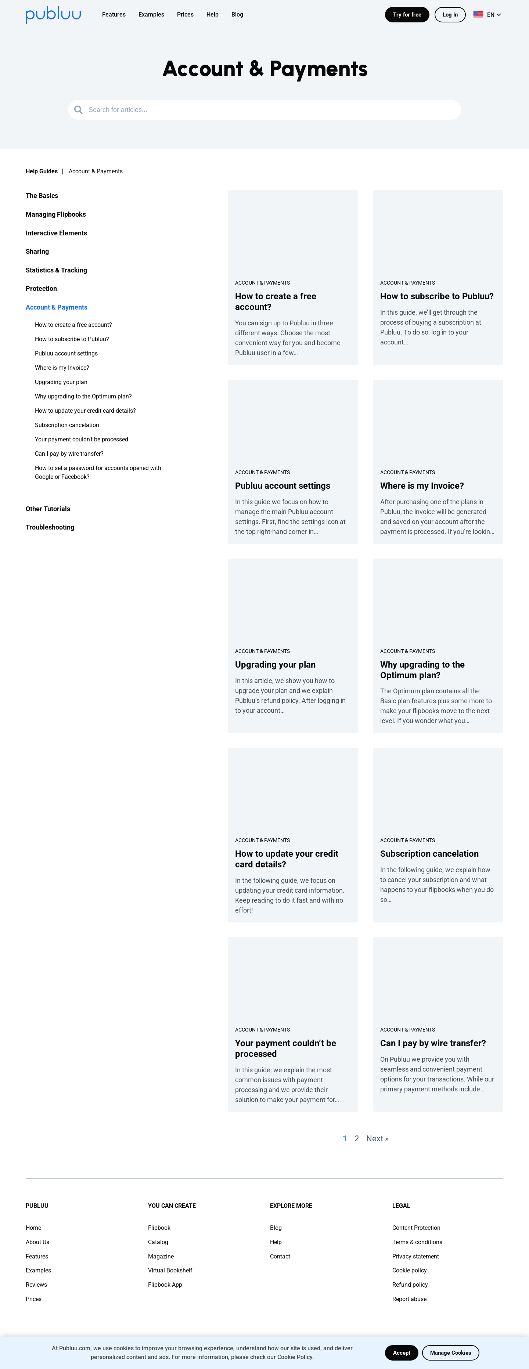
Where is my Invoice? (62, 367)
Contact (280, 1256)
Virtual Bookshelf (170, 1270)
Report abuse (409, 1299)
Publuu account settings (66, 353)
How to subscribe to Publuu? (72, 339)
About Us (37, 1242)
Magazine (161, 1256)
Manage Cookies (450, 1353)
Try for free (407, 14)
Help (276, 1242)
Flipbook (159, 1227)
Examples (38, 1270)
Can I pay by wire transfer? (69, 453)
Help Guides (42, 171)
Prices (34, 1299)
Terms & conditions (417, 1242)
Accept (401, 1353)
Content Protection (416, 1227)
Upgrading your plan (61, 382)
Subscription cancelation (67, 425)
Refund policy (410, 1284)
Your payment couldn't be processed (81, 439)
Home (33, 1227)
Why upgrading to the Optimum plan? (83, 396)
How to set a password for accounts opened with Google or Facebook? (98, 472)
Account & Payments (262, 283)
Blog (276, 1227)
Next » (377, 1138)
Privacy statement (415, 1256)
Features (37, 1256)
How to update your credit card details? (85, 410)
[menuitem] (118, 15)
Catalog (158, 1242)
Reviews (36, 1284)
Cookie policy (409, 1270)
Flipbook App (165, 1284)
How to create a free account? (73, 324)
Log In (450, 14)
